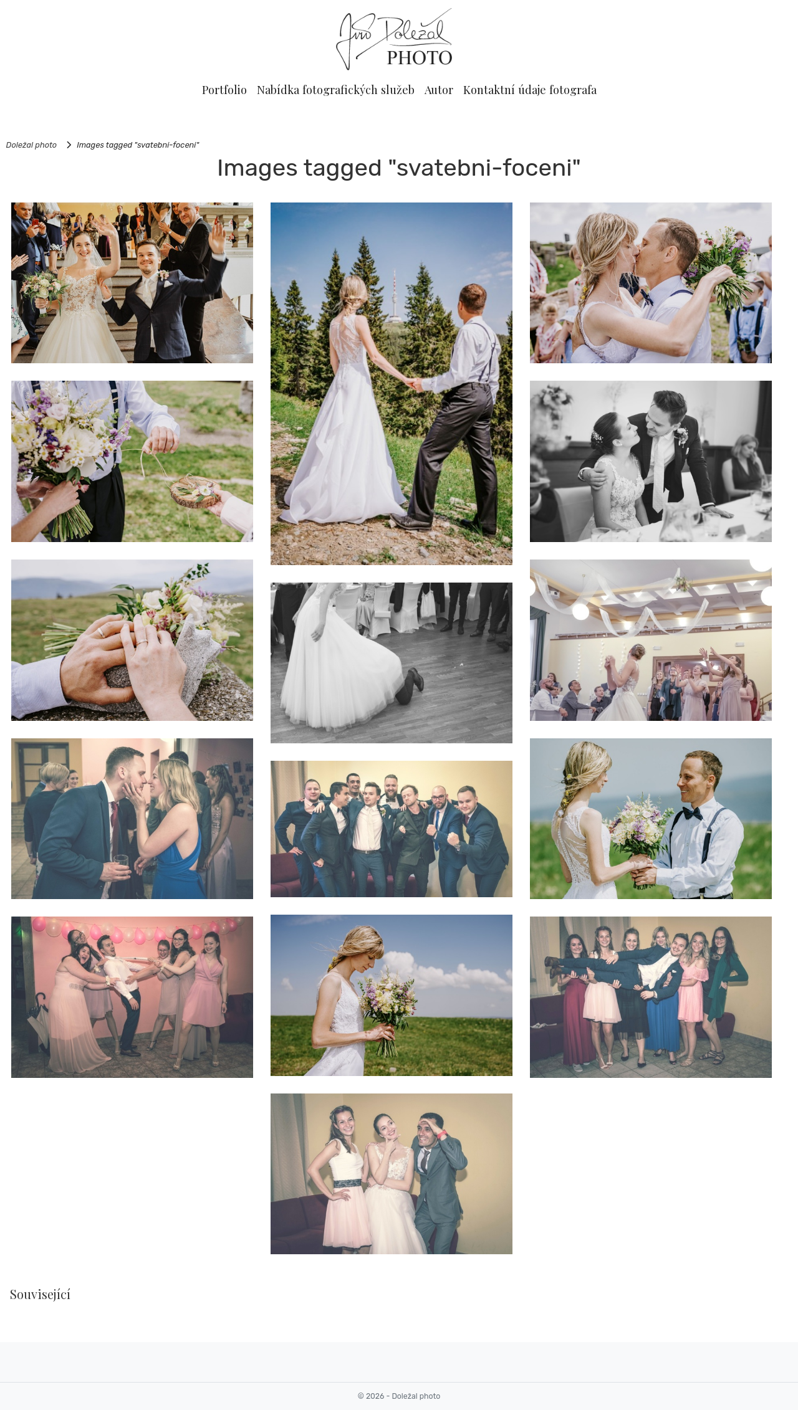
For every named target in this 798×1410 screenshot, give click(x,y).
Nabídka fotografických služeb (336, 89)
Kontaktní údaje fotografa (530, 89)
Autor (439, 89)
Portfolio (224, 89)
